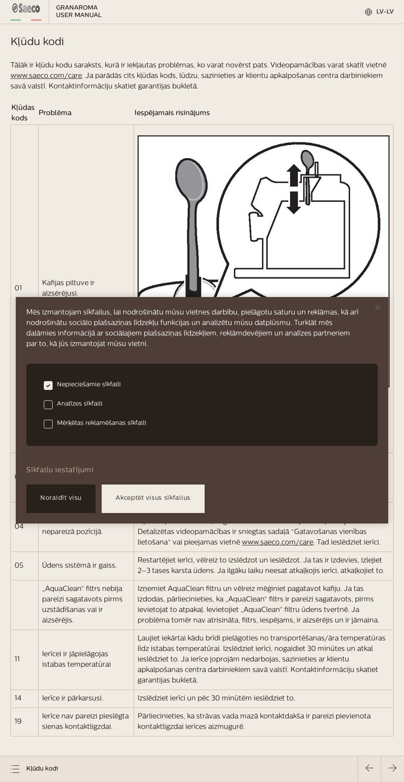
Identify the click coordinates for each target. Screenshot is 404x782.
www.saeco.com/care (46, 76)
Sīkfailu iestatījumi (60, 470)
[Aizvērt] (377, 307)
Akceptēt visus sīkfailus (153, 498)
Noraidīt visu (61, 498)
